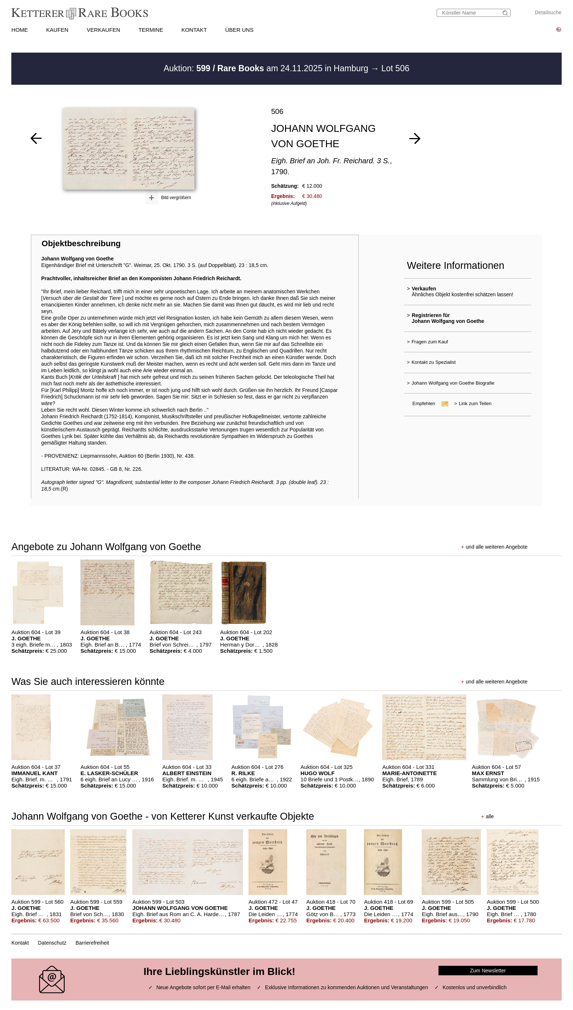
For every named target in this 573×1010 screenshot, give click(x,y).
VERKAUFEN (103, 30)
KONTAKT (194, 30)
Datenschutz (52, 943)
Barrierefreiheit (92, 943)
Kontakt (20, 943)
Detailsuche (548, 12)
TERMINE (150, 30)
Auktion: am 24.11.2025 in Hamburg (267, 68)
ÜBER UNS (239, 30)
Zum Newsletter (488, 970)
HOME (19, 30)
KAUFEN (57, 30)
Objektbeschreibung (81, 243)
